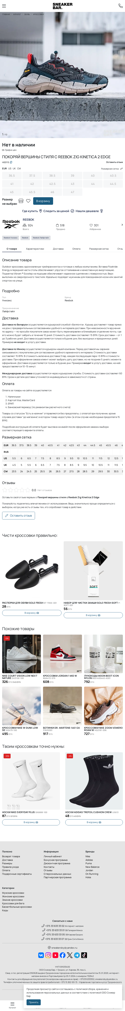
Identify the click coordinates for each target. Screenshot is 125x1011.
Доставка (7, 860)
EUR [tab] (4, 169)
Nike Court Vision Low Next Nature (19, 677)
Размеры (7, 863)
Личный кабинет (53, 856)
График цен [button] (10, 150)
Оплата (6, 870)
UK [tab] (14, 169)
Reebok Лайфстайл (41, 238)
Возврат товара (11, 856)
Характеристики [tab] (35, 249)
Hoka (88, 877)
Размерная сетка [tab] (99, 249)
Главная (6, 14)
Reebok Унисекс (10, 238)
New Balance (93, 867)
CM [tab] (19, 169)
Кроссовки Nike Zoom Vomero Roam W (103, 729)
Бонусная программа (55, 860)
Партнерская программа (57, 877)
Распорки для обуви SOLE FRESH (29, 603)
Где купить (32, 211)
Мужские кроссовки (13, 893)
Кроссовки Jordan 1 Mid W (60, 677)
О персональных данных (57, 874)
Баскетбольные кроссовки (17, 907)
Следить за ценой (58, 211)
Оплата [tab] (76, 249)
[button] (120, 75)
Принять (33, 1002)
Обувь (27, 14)
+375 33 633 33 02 (53, 926)
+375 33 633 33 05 (53, 935)
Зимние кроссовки (12, 900)
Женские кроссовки (13, 896)
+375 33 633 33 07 (52, 939)
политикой (95, 992)
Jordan (89, 870)
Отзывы (48, 870)
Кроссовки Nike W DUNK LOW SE (20, 729)
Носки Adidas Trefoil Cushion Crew (92, 813)
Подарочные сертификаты (17, 874)
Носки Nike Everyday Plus (24, 813)
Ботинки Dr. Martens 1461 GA (61, 729)
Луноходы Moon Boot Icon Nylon (101, 677)
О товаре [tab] (12, 249)
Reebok (25, 238)
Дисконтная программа (57, 863)
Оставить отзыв (18, 516)
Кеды (5, 910)
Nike (88, 856)
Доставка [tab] (58, 249)
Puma (89, 863)
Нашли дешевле (89, 211)
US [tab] (9, 169)
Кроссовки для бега (13, 903)
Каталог (17, 14)
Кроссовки (38, 14)
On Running (92, 874)
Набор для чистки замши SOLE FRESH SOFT (92, 604)
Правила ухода (10, 867)
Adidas (89, 860)
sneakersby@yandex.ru (62, 948)
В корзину (43, 201)
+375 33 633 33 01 (53, 930)
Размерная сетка (111, 169)
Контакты (49, 867)
